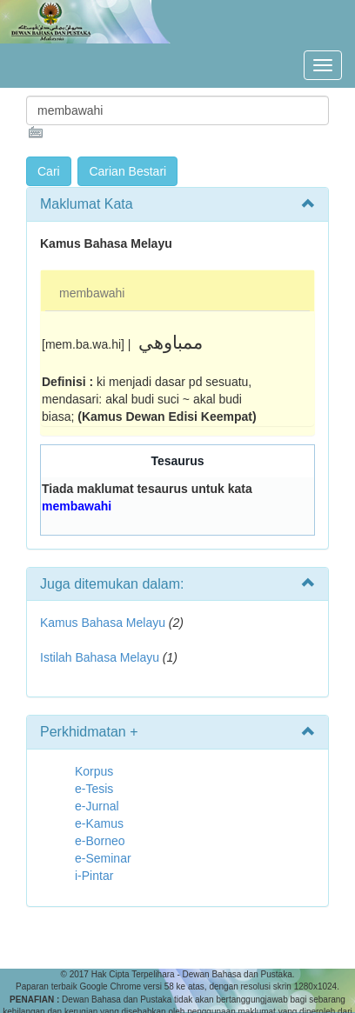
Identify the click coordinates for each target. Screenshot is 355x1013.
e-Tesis (94, 789)
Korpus (94, 771)
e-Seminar (103, 858)
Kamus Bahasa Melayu (104, 623)
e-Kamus (99, 823)
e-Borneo (100, 841)
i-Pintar (94, 876)
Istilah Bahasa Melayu (99, 657)
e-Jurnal (97, 806)
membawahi (91, 293)
